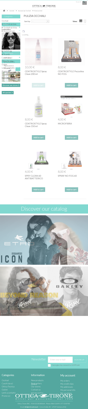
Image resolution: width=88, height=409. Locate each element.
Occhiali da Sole (9, 24)
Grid (80, 21)
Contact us (35, 376)
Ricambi (6, 54)
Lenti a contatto (8, 68)
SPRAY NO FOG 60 (67, 175)
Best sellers (35, 371)
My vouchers (65, 379)
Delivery (7, 138)
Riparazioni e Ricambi (39, 382)
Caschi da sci (7, 57)
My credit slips (66, 371)
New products (36, 369)
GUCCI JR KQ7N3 (8, 179)
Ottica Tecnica (7, 61)
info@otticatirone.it (31, 407)
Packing (8, 40)
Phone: (58, 404)
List (85, 21)
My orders (64, 369)
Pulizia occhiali (11, 44)
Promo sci (6, 71)
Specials (7, 162)
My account (67, 364)
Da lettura (7, 51)
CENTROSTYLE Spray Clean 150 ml (36, 124)
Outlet (4, 64)
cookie (33, 384)
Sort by (27, 21)
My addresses (66, 374)
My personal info (66, 376)
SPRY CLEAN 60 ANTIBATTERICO (34, 177)
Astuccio (8, 37)
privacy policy (9, 141)
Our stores (8, 201)
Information (8, 134)
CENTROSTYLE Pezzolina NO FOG (71, 72)
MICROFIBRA (65, 123)
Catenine (9, 47)
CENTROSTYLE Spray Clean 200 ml (36, 72)
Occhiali (5, 21)
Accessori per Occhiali (9, 32)
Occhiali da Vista (10, 27)
